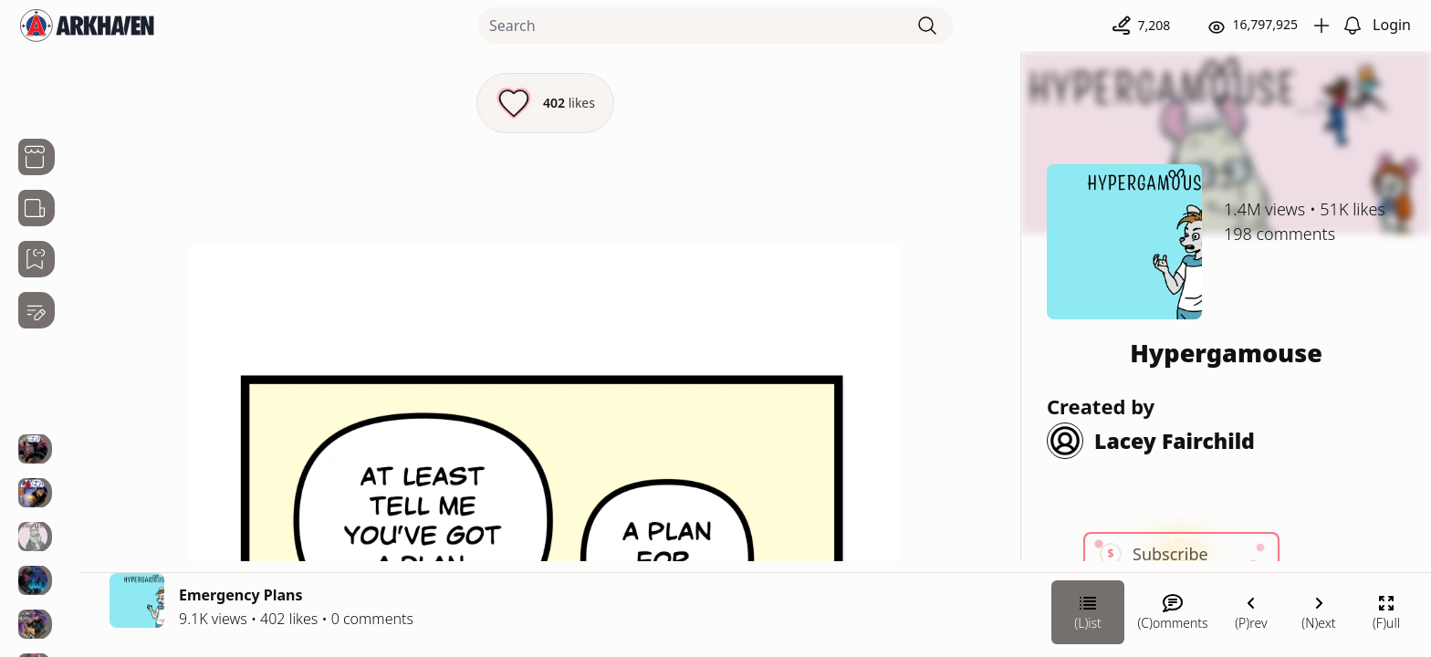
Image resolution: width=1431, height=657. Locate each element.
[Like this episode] (545, 103)
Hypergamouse (1226, 353)
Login (1392, 25)
